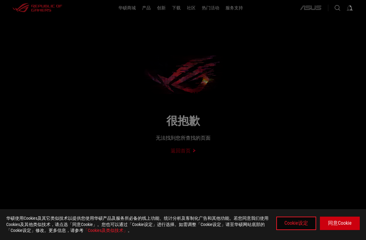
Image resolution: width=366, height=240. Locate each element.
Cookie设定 (296, 223)
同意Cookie (340, 223)
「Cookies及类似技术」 (105, 230)
